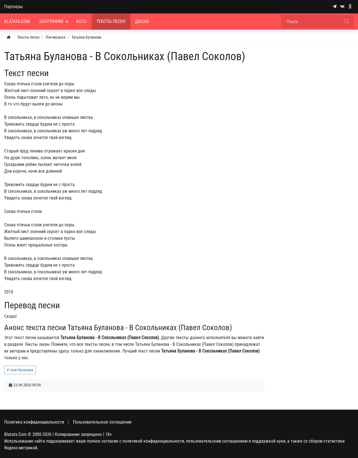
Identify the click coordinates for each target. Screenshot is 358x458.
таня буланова (21, 370)
